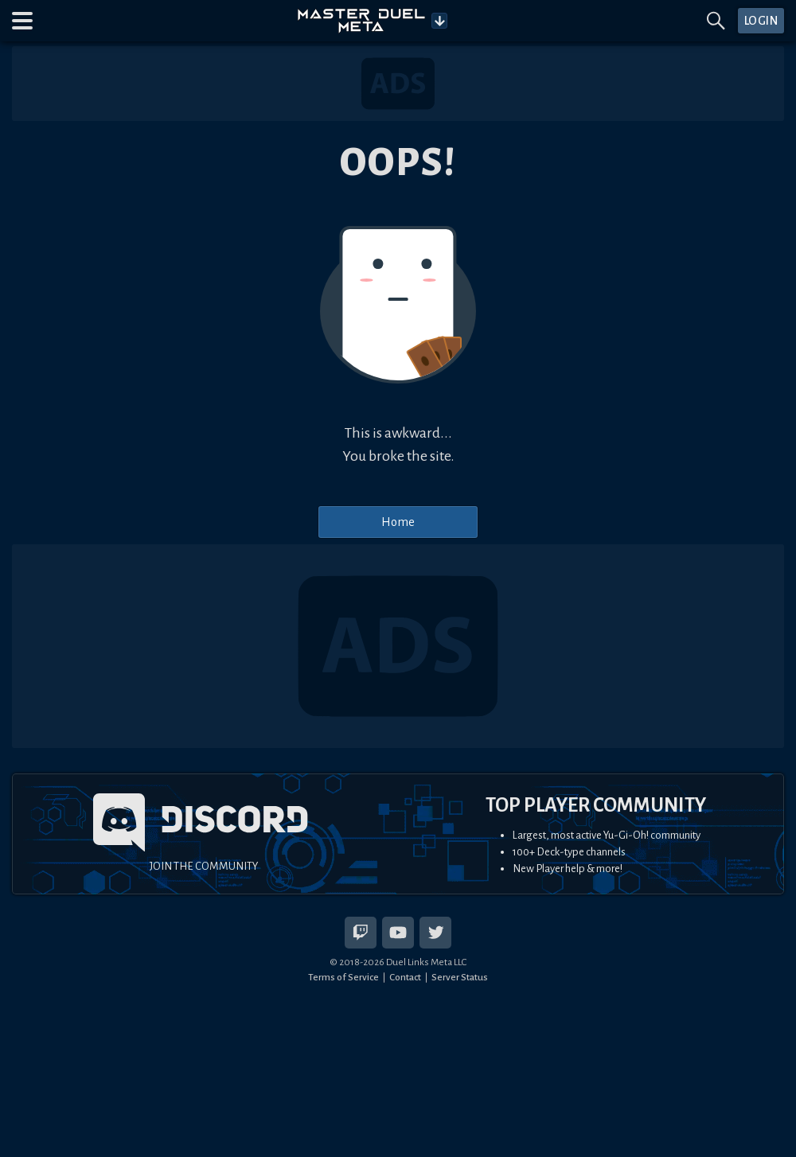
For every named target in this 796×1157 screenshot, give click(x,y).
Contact (405, 977)
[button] (22, 20)
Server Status (459, 977)
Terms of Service (343, 977)
